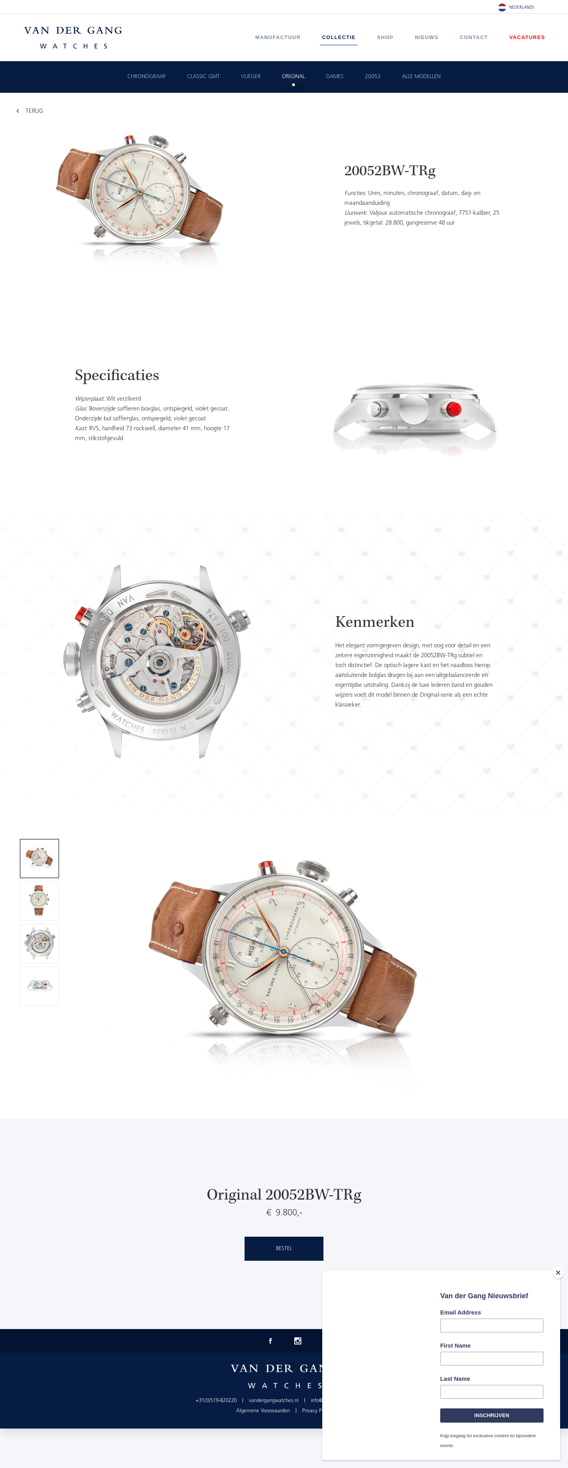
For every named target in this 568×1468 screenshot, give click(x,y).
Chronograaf (146, 77)
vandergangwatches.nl (274, 1400)
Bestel (284, 1248)
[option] (284, 408)
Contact (474, 37)
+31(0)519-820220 (216, 1400)
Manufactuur (278, 37)
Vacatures (527, 37)
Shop (385, 37)
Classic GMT (203, 77)
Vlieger (251, 77)
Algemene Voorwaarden (263, 1411)
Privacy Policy (317, 1411)
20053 (373, 77)
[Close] (558, 1274)
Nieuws (427, 37)
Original (293, 77)
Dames (335, 77)
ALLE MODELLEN (421, 77)
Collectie (338, 37)
